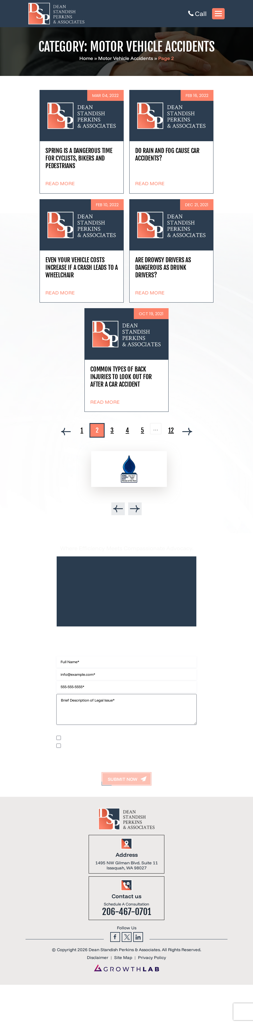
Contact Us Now (126, 638)
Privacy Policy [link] (152, 957)
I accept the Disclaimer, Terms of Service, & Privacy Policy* (111, 745)
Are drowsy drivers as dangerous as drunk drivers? (163, 267)
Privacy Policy (89, 732)
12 (171, 430)
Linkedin (138, 937)
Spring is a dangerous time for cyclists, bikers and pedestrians (78, 158)
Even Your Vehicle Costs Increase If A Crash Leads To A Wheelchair (81, 267)
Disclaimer (65, 732)
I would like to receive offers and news (94, 737)
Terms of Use (115, 732)
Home (86, 58)
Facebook (115, 937)
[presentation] (118, 508)
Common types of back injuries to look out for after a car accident (121, 376)
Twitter (127, 937)
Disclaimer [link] (97, 957)
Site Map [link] (123, 957)
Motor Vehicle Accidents (125, 58)
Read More (60, 183)
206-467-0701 (126, 912)
